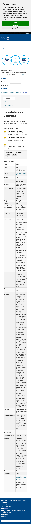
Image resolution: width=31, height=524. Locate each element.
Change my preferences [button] (15, 28)
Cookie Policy (4, 502)
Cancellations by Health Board (16, 137)
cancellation (9, 152)
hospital (8, 154)
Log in (27, 33)
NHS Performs (19, 490)
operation (14, 154)
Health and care (17, 43)
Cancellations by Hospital (15, 131)
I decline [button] (15, 25)
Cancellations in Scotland (15, 145)
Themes (7, 43)
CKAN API (4, 504)
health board (17, 152)
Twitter (3, 81)
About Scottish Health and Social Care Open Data (14, 500)
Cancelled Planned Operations (13, 45)
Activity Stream (9, 105)
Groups (7, 101)
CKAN (4, 516)
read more (22, 74)
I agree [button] (15, 22)
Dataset (7, 98)
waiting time (9, 157)
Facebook (4, 85)
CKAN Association (6, 506)
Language (4, 518)
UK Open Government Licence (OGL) (11, 92)
